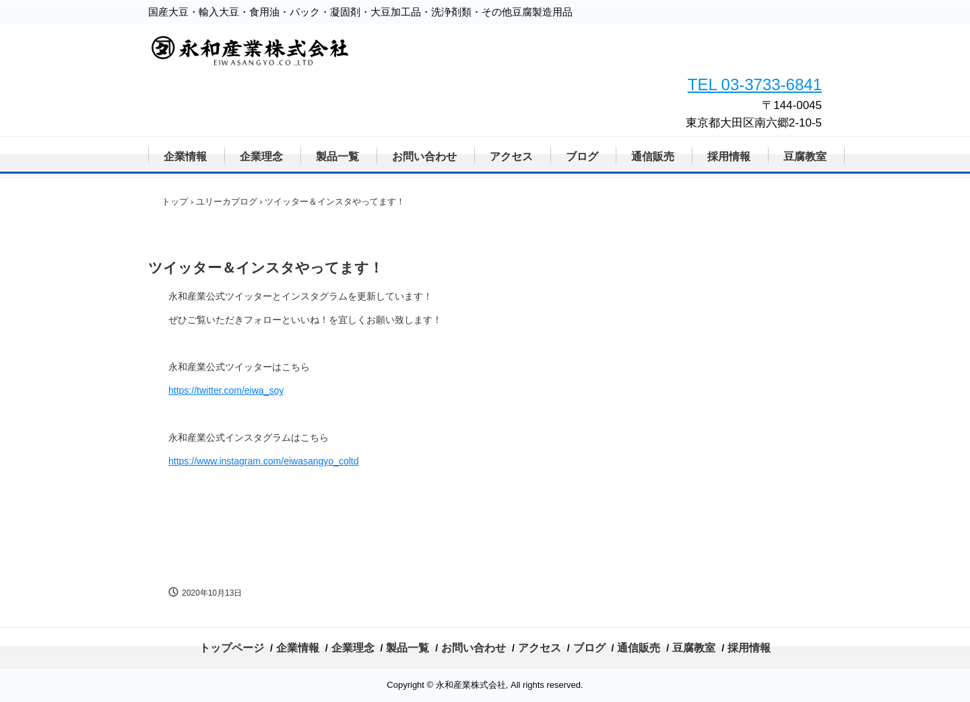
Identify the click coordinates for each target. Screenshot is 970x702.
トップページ (231, 648)
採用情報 (728, 156)
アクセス (511, 156)
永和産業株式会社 (314, 68)
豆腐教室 (805, 156)
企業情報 (185, 156)
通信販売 (652, 156)
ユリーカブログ (226, 202)
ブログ (582, 156)
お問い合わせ (424, 156)
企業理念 (261, 156)
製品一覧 (337, 156)
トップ (175, 202)
